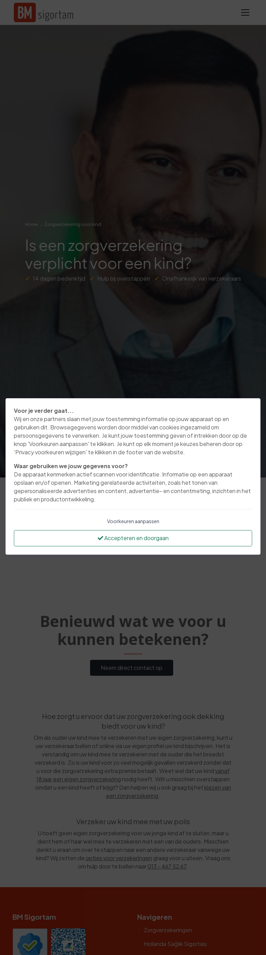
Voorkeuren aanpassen (133, 521)
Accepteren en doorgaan (133, 538)
